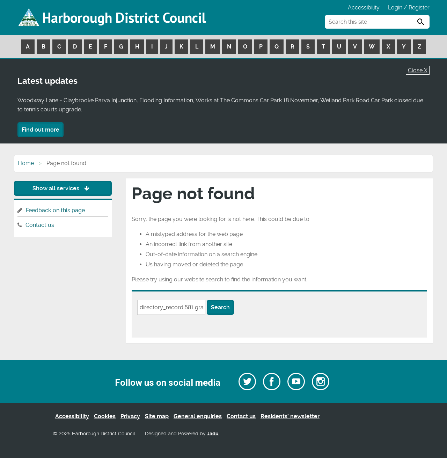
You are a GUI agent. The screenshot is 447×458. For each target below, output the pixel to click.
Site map (157, 416)
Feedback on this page (55, 210)
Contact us (39, 225)
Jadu (213, 434)
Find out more (40, 129)
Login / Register (409, 7)
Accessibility (364, 7)
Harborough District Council (124, 17)
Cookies (105, 416)
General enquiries (198, 416)
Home (26, 163)
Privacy (130, 416)
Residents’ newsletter (290, 416)
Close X (417, 70)
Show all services (62, 188)
